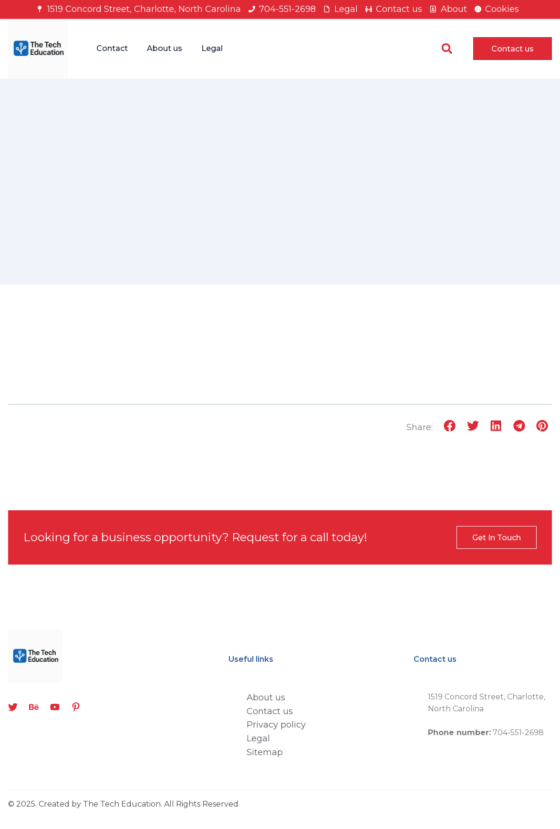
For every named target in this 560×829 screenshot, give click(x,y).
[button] (446, 49)
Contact (112, 48)
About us (164, 48)
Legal (212, 48)
